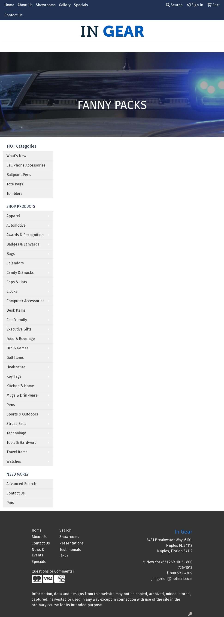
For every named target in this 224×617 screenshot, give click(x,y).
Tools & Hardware (21, 442)
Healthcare (15, 367)
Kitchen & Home (20, 386)
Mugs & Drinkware (22, 395)
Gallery (65, 5)
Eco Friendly (16, 320)
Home (9, 5)
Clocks (11, 291)
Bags (10, 253)
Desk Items (16, 310)
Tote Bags (14, 184)
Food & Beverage (20, 338)
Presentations (70, 543)
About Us (25, 5)
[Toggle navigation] (7, 47)
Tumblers (14, 193)
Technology (16, 433)
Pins (10, 502)
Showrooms (46, 5)
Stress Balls (16, 423)
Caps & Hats (16, 282)
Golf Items (15, 357)
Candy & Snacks (20, 272)
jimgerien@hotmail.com (171, 578)
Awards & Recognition (25, 235)
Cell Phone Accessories (25, 165)
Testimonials (70, 549)
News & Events (38, 552)
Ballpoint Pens (18, 175)
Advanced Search (21, 484)
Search (174, 5)
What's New (16, 156)
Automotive (16, 225)
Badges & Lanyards (22, 244)
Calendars (15, 263)
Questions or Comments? (53, 571)
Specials (81, 5)
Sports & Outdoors (22, 414)
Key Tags (13, 376)
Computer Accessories (25, 301)
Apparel (13, 216)
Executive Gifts (18, 329)
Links (63, 556)
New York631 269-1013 (164, 562)
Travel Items (16, 452)
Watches (13, 461)
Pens (10, 405)
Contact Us (13, 15)
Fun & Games (17, 348)
